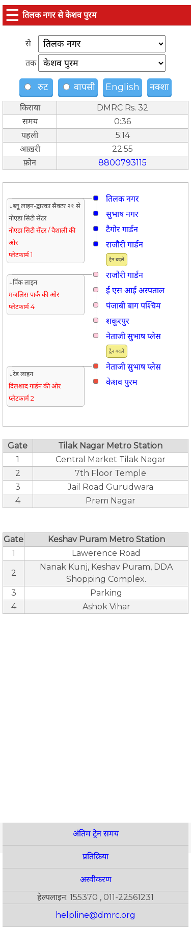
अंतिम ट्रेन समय (96, 833)
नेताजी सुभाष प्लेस (133, 336)
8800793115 (122, 162)
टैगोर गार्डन (122, 229)
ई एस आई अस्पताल (135, 290)
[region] (95, 712)
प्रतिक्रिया (95, 856)
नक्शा (159, 87)
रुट (37, 87)
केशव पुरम (122, 382)
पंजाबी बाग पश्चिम (133, 306)
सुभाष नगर (122, 214)
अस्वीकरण (96, 879)
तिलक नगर (122, 199)
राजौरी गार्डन (124, 244)
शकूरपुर (117, 321)
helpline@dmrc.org (95, 915)
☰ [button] (12, 15)
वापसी (79, 87)
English (122, 87)
